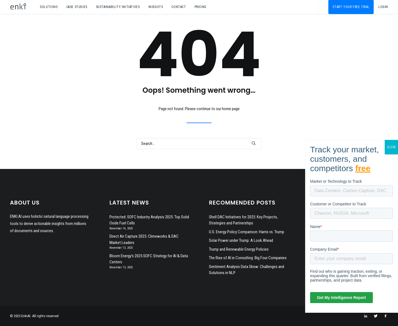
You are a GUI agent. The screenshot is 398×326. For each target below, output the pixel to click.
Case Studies (76, 7)
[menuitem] (48, 7)
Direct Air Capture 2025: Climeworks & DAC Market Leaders (144, 239)
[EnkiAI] (18, 6)
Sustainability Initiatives (118, 7)
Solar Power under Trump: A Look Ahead (241, 240)
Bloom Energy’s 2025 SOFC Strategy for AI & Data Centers (148, 259)
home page (231, 108)
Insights (155, 7)
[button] (253, 143)
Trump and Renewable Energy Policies (239, 249)
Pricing (200, 7)
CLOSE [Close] (391, 147)
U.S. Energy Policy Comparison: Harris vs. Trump (246, 231)
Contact (178, 7)
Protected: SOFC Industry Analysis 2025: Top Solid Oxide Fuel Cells (149, 220)
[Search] (199, 143)
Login (383, 7)
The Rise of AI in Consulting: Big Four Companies (248, 257)
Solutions (48, 7)
